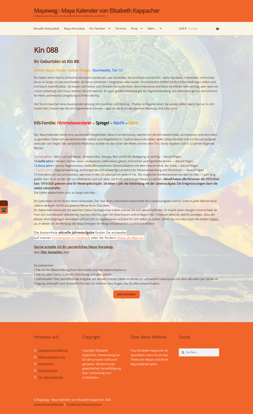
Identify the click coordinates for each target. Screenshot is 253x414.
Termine (120, 28)
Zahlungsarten (48, 370)
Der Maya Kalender (51, 377)
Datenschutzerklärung (53, 350)
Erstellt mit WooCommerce (84, 404)
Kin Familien (97, 28)
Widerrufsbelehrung (51, 357)
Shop (134, 28)
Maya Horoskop (74, 28)
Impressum (45, 364)
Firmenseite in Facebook (71, 237)
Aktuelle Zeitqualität (46, 28)
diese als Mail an (130, 237)
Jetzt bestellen (126, 294)
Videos (214, 219)
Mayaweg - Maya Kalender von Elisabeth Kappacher (96, 10)
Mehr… (152, 28)
